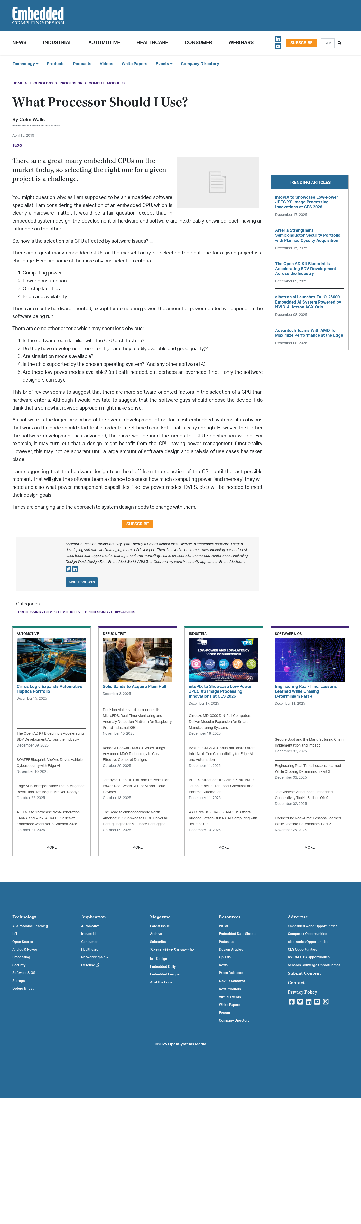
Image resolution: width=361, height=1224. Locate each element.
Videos (106, 64)
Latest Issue (160, 926)
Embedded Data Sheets (237, 933)
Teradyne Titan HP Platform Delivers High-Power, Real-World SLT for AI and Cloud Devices (137, 786)
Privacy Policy (302, 992)
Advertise (298, 917)
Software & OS (23, 972)
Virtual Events (230, 997)
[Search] (328, 43)
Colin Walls (32, 119)
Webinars (241, 42)
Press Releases (231, 972)
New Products (230, 989)
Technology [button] (26, 63)
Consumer (198, 42)
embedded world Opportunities (312, 926)
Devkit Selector (232, 981)
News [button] (19, 42)
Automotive (104, 42)
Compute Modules (107, 83)
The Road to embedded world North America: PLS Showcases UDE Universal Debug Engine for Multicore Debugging (135, 818)
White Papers (134, 64)
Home (17, 83)
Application (93, 917)
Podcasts (82, 64)
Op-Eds (225, 957)
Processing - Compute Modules (49, 612)
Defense (90, 965)
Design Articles (231, 949)
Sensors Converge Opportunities (314, 965)
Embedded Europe (165, 974)
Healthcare (152, 42)
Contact (296, 983)
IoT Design (158, 958)
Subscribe (301, 43)
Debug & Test (23, 988)
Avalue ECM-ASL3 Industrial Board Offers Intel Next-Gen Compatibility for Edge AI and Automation (222, 754)
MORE (51, 847)
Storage (18, 980)
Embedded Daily (163, 966)
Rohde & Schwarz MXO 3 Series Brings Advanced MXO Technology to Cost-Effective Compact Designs (134, 754)
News (223, 965)
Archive (156, 933)
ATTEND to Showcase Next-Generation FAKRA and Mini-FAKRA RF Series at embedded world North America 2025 (48, 818)
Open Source (22, 941)
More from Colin (82, 582)
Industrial (57, 42)
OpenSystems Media (187, 1044)
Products (56, 64)
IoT (14, 933)
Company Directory (200, 64)
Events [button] (164, 63)
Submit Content (304, 973)
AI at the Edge (161, 982)
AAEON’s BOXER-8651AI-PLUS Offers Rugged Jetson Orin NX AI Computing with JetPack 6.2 (223, 818)
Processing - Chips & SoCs (110, 612)
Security (18, 965)
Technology (41, 83)
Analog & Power (24, 949)
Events (224, 1012)
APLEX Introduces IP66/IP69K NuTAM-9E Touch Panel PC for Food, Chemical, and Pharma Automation (222, 786)
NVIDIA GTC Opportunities (309, 957)
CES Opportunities (302, 949)
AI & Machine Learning (30, 926)
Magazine (160, 917)
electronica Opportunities (308, 941)
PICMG (224, 926)
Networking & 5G (94, 957)
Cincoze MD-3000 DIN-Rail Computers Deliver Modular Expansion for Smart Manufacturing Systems (220, 722)
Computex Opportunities (307, 933)
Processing (71, 83)
